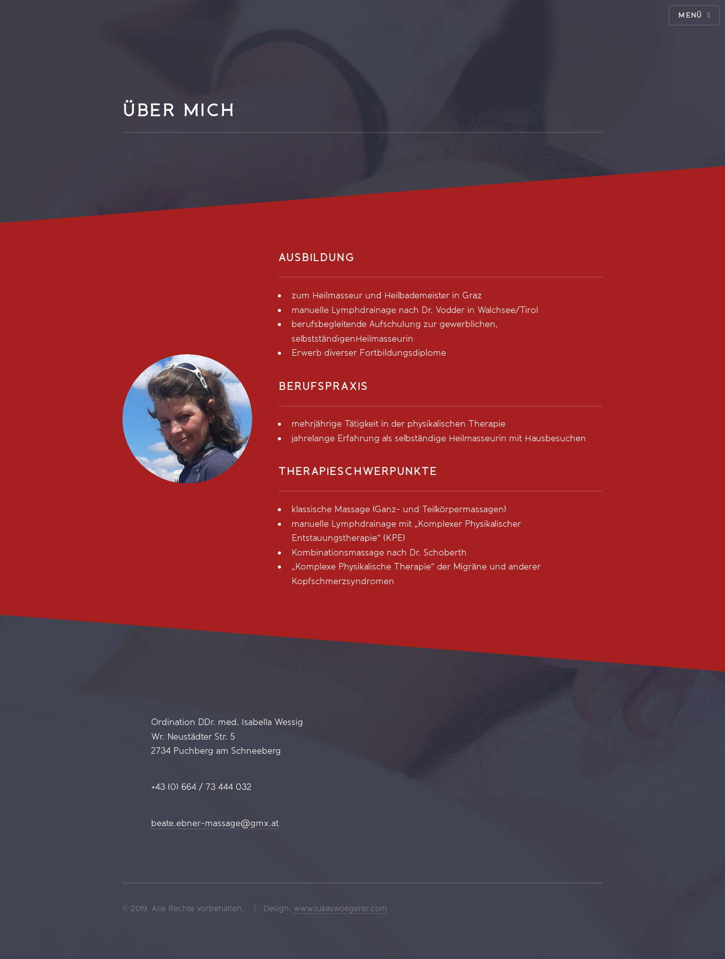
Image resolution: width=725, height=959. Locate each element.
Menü (690, 15)
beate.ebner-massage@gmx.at (215, 823)
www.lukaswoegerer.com (340, 908)
